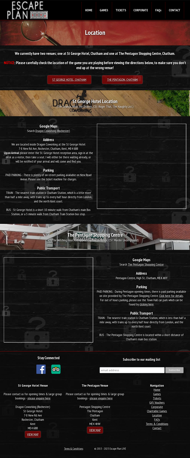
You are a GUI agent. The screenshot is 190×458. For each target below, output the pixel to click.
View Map (33, 434)
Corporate (157, 407)
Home (157, 390)
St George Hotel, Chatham (69, 79)
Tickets (157, 398)
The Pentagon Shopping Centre (146, 264)
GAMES (104, 10)
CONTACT (174, 10)
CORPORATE (140, 10)
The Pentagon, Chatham (122, 79)
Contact (157, 428)
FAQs (158, 10)
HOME (88, 10)
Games (157, 394)
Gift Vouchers (157, 402)
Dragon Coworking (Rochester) (52, 131)
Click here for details (171, 296)
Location (157, 415)
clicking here (147, 304)
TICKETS (121, 10)
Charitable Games (157, 411)
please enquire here (39, 398)
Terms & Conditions (157, 424)
